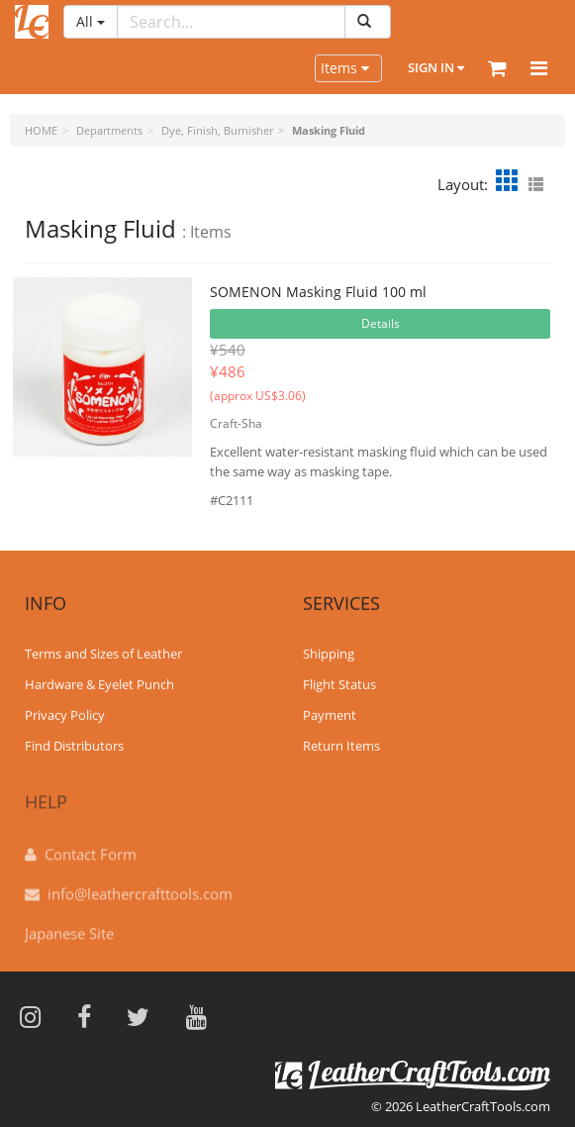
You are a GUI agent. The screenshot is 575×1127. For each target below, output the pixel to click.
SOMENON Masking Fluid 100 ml (318, 291)
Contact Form (91, 847)
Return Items (341, 744)
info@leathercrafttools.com (140, 886)
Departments (109, 130)
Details (380, 323)
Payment (329, 714)
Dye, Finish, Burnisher (217, 130)
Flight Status (339, 683)
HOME (41, 130)
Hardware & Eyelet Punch (99, 683)
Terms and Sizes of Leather (103, 653)
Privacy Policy (65, 714)
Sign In (436, 67)
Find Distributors (74, 744)
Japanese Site (69, 926)
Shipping (328, 653)
